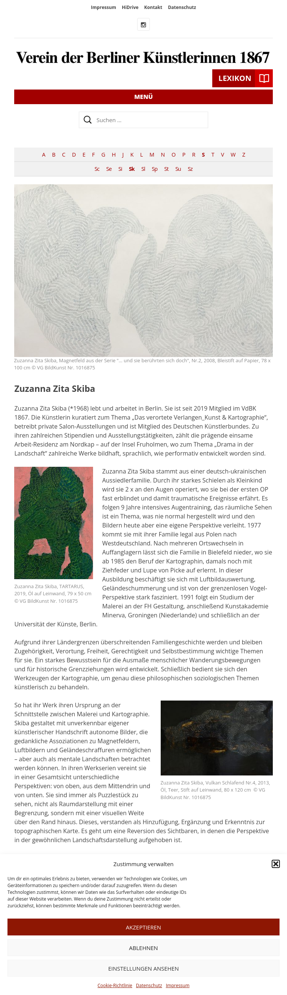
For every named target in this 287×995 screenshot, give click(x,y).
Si (120, 168)
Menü (143, 97)
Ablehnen (143, 948)
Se (108, 168)
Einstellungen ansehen (143, 968)
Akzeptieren (143, 927)
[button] (276, 864)
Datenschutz (149, 985)
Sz (190, 168)
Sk (132, 168)
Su (178, 168)
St (166, 168)
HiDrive (130, 7)
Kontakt (153, 7)
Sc (97, 168)
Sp (154, 168)
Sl (143, 168)
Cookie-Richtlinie (115, 985)
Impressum (177, 985)
